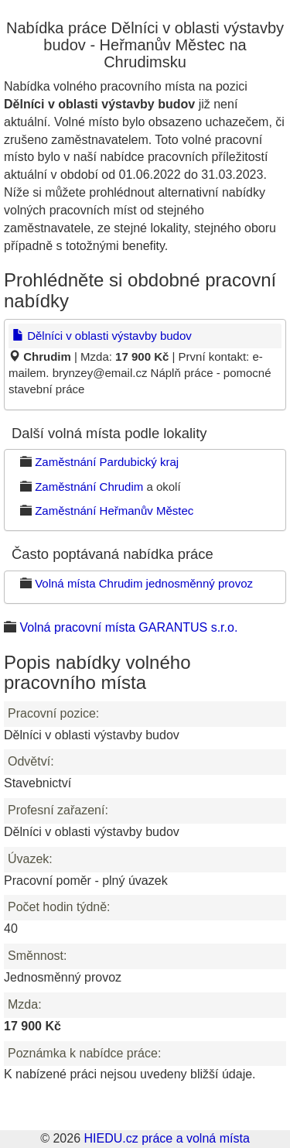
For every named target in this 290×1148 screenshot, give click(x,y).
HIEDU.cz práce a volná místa (166, 1138)
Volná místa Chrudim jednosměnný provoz (144, 583)
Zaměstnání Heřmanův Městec (114, 510)
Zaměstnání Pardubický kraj (107, 461)
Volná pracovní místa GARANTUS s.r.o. (128, 627)
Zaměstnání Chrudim (89, 486)
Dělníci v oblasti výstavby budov (102, 335)
